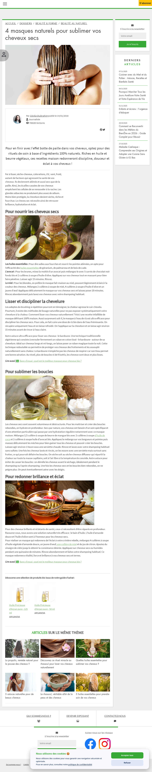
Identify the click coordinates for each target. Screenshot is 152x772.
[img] (101, 129)
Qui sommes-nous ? (13, 764)
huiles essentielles (29, 267)
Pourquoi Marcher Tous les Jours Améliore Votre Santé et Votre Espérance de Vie (132, 95)
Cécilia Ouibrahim (39, 115)
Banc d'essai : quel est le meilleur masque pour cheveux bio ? (50, 361)
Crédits (26, 764)
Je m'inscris (132, 44)
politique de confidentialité (80, 764)
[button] (4, 3)
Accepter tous (127, 755)
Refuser (127, 763)
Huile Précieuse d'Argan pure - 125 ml (18, 608)
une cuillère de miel (67, 544)
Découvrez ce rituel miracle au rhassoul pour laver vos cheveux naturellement (57, 664)
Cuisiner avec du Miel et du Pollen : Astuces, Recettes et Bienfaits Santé (133, 78)
